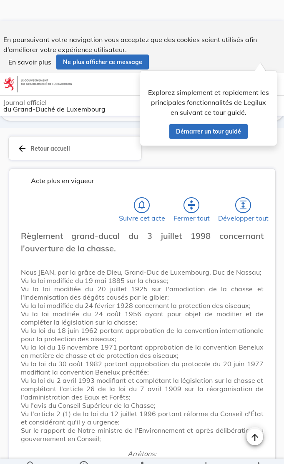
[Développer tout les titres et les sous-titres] (243, 207)
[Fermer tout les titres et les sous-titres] (191, 207)
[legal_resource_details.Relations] (142, 450)
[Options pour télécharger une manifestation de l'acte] (205, 450)
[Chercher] (31, 450)
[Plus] (258, 450)
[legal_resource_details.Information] (83, 450)
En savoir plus (29, 41)
